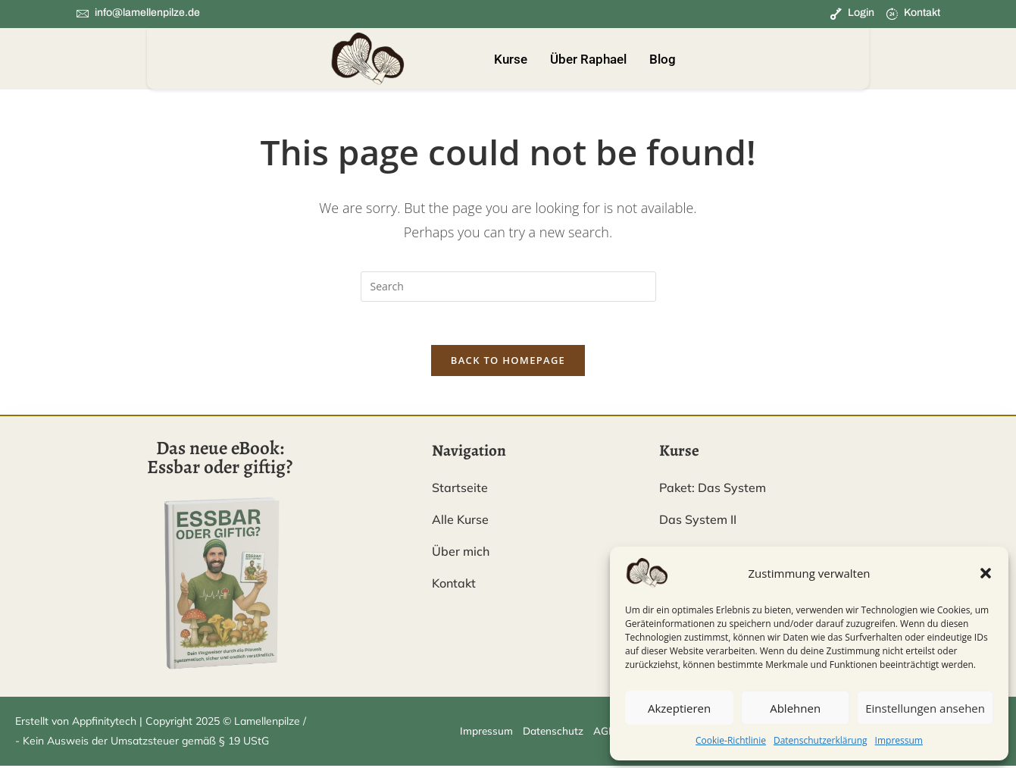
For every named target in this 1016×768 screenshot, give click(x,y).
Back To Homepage (508, 363)
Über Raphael (588, 59)
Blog (662, 59)
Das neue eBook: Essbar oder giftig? (219, 460)
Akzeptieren (679, 708)
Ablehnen (795, 708)
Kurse (510, 59)
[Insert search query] (508, 286)
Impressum (899, 740)
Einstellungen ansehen (925, 708)
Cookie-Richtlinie (731, 740)
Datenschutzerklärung (821, 740)
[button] (985, 573)
